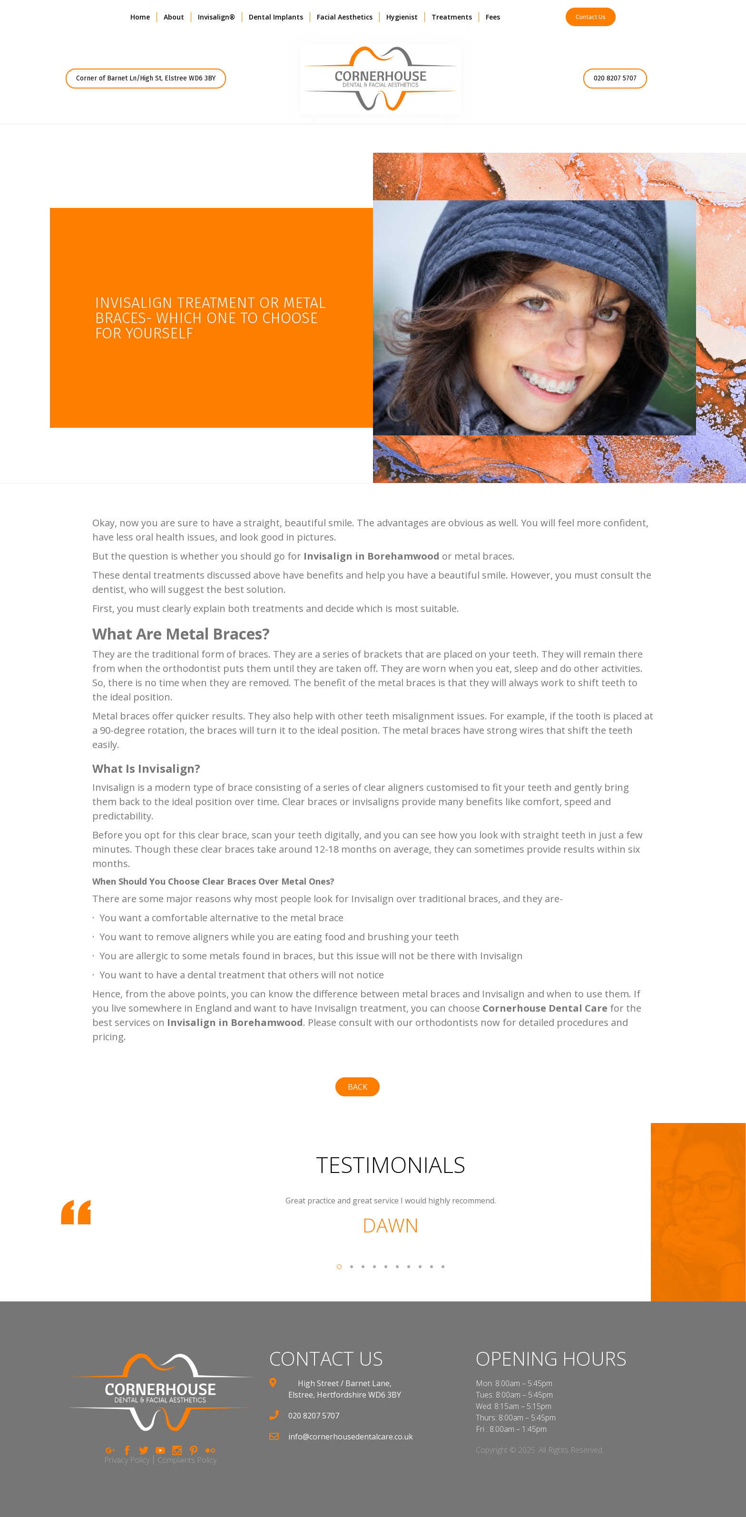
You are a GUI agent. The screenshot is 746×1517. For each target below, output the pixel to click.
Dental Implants (276, 16)
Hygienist (402, 16)
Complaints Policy (186, 1460)
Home (140, 16)
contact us (326, 1358)
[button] (174, 17)
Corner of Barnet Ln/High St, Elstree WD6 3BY (146, 78)
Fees (493, 16)
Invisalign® (216, 16)
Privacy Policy (126, 1460)
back (357, 1087)
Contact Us (591, 16)
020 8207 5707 (615, 78)
